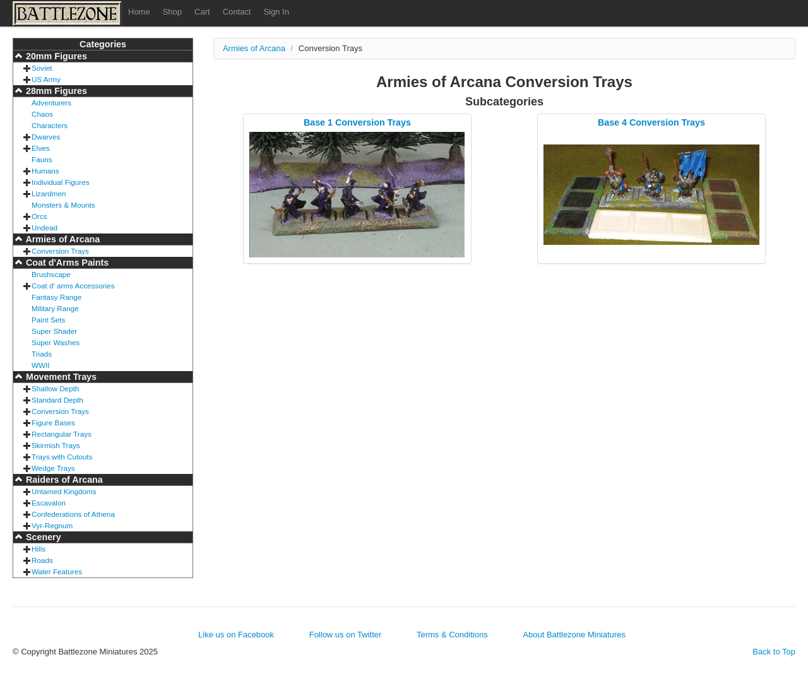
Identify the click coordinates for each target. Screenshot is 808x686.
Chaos (42, 114)
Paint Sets (48, 320)
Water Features (57, 571)
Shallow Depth (55, 388)
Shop (172, 11)
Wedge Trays (53, 468)
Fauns (42, 159)
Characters (50, 125)
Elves (41, 148)
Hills (38, 549)
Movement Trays (60, 377)
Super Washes (56, 342)
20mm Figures (55, 56)
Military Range (55, 308)
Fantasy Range (56, 297)
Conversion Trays (60, 251)
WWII (41, 365)
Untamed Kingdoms (64, 491)
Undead (44, 227)
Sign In (275, 11)
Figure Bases (53, 422)
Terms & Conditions (452, 634)
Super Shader (54, 331)
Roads (42, 560)
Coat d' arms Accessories (73, 285)
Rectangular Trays (62, 434)
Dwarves (46, 137)
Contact (237, 11)
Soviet (42, 68)
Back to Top (773, 651)
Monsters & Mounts (63, 205)
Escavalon (49, 503)
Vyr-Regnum (52, 525)
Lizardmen (49, 193)
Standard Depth (57, 400)
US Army (46, 79)
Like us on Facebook (236, 634)
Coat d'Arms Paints (66, 262)
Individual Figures (61, 182)
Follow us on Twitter (345, 634)
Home (139, 11)
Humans (45, 171)
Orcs (39, 216)
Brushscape (51, 274)
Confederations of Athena (73, 514)
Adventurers (51, 102)
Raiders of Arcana (63, 480)
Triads (42, 354)
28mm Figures (55, 91)
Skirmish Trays (56, 445)
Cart (202, 11)
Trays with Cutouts (62, 456)
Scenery (42, 537)
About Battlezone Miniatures (574, 634)
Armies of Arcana (61, 239)
